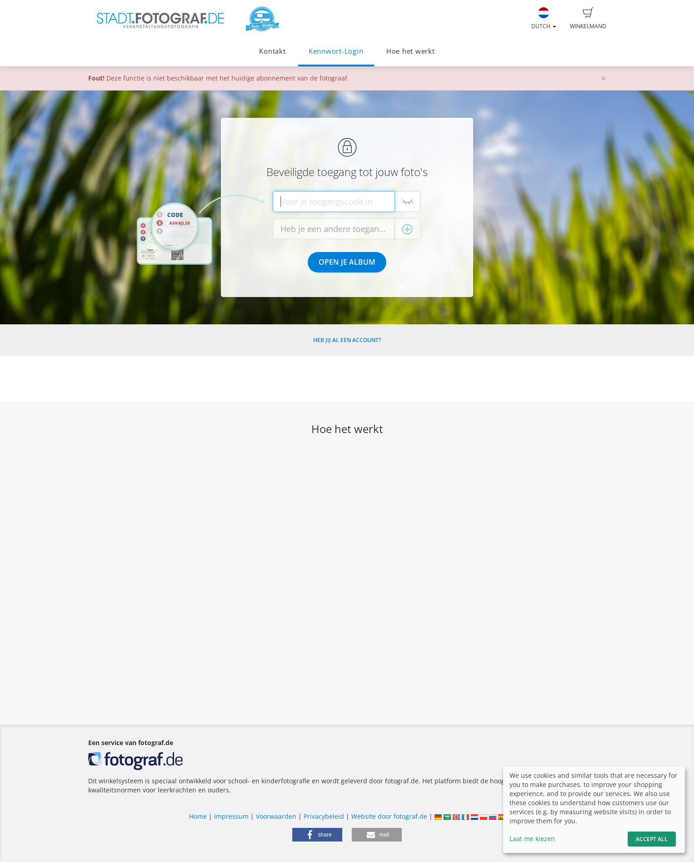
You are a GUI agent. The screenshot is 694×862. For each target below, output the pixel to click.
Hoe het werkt (410, 51)
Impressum (231, 816)
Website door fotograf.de (389, 816)
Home (198, 816)
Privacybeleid (324, 816)
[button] (317, 835)
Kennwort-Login (336, 51)
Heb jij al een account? (347, 340)
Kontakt (272, 51)
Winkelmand (588, 18)
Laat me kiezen (532, 838)
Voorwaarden (276, 816)
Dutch (543, 18)
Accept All (652, 839)
